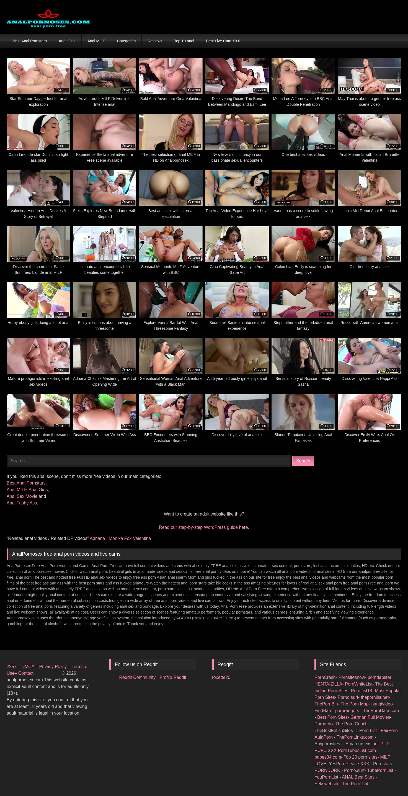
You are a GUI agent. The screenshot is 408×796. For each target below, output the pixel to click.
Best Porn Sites (332, 717)
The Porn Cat (356, 783)
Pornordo (323, 724)
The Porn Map (354, 704)
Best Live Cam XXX (223, 41)
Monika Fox (121, 538)
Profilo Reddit (173, 677)
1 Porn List (367, 730)
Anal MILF (96, 41)
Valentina (142, 538)
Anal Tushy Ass (22, 503)
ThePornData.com (381, 710)
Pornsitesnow (352, 677)
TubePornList (380, 770)
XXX (333, 750)
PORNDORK (327, 770)
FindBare (323, 710)
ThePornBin (326, 704)
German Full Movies (370, 717)
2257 (12, 666)
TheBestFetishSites (333, 730)
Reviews (155, 41)
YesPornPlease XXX (349, 763)
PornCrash (324, 677)
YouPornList (326, 777)
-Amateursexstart (361, 743)
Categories (126, 41)
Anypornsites (327, 743)
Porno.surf (348, 697)
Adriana (98, 538)
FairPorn (390, 730)
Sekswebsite (326, 783)
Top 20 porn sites (361, 757)
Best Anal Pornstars (30, 41)
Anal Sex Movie (22, 496)
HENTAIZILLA (328, 684)
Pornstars (383, 763)
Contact (26, 673)
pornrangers (347, 710)
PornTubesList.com (357, 750)
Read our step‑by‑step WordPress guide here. (204, 527)
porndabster (379, 677)
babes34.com (327, 757)
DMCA (28, 666)
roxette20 (221, 677)
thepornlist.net (375, 697)
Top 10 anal (184, 41)
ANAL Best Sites (359, 777)
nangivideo (381, 704)
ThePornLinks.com (356, 737)
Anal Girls (67, 41)
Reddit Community (138, 677)
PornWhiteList (359, 684)
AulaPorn (324, 737)
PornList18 (361, 690)
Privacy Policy (53, 666)
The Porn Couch (351, 724)
